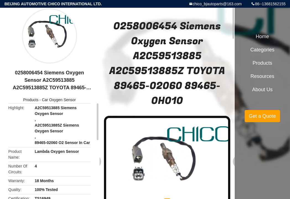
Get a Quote (262, 116)
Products (30, 100)
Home (262, 36)
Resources (262, 76)
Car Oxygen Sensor (59, 100)
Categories (262, 50)
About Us (262, 89)
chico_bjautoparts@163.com (217, 4)
